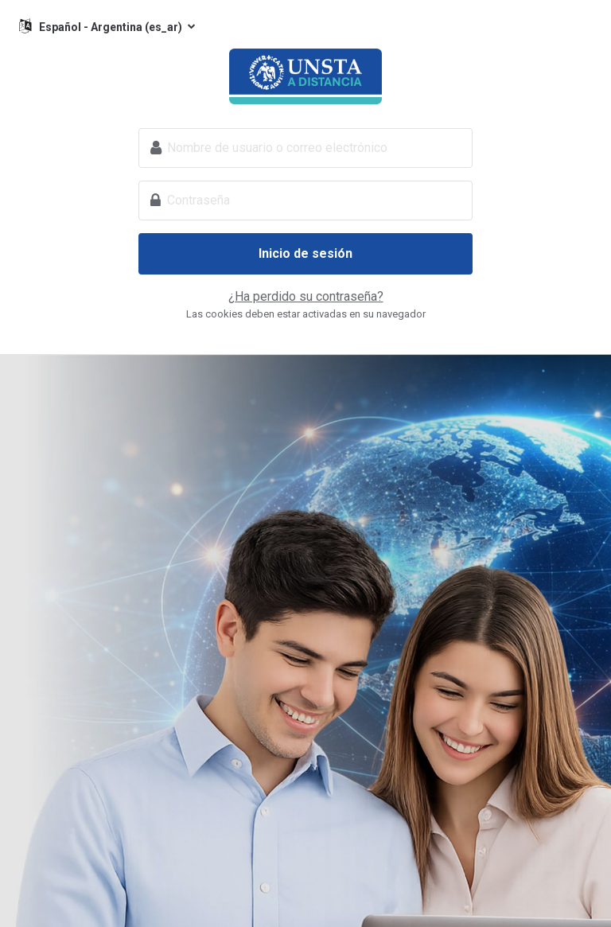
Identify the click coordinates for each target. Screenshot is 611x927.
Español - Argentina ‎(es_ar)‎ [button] (112, 27)
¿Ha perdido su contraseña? (305, 296)
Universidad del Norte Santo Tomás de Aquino (305, 76)
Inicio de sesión (305, 253)
